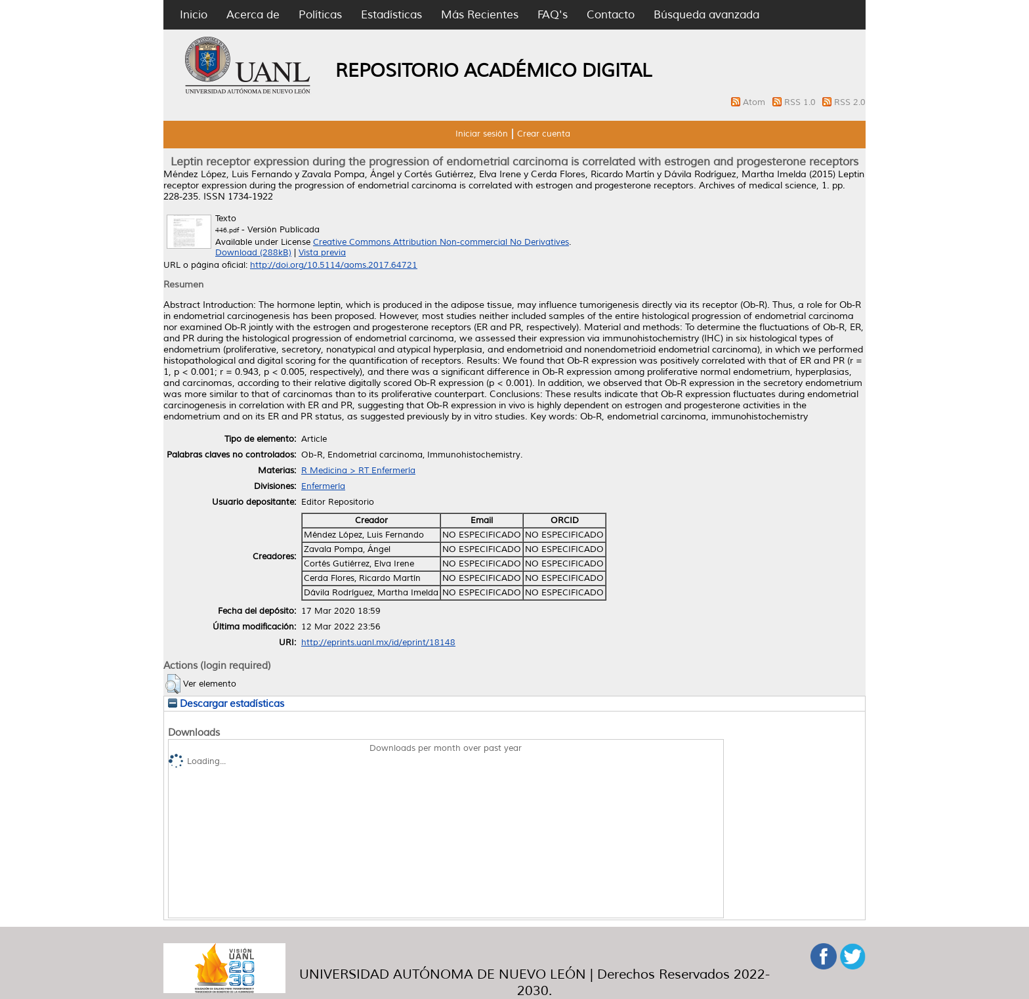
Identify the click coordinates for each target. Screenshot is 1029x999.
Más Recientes (479, 15)
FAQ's (552, 15)
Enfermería (323, 486)
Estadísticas (391, 15)
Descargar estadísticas (226, 704)
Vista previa (322, 252)
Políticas (320, 15)
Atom (755, 102)
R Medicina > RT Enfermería (358, 470)
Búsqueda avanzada (706, 15)
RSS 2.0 (850, 102)
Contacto (611, 15)
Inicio (193, 15)
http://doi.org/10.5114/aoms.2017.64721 (333, 265)
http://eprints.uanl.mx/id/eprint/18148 (378, 642)
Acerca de (253, 15)
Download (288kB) (253, 252)
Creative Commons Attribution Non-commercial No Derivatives (441, 242)
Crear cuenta (543, 134)
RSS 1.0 (801, 102)
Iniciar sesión (481, 134)
